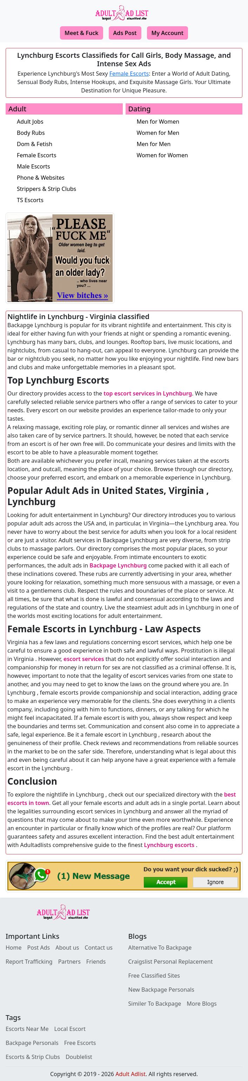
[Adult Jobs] (70, 121)
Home (14, 947)
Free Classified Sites (154, 975)
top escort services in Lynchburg (147, 393)
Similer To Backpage (154, 1003)
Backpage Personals (32, 1043)
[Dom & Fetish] (70, 144)
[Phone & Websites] (70, 177)
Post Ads (38, 947)
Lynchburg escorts (169, 845)
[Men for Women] (190, 121)
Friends (96, 961)
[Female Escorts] (70, 155)
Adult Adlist (130, 1074)
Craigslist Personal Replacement (170, 961)
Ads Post (125, 33)
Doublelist (79, 1057)
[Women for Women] (190, 155)
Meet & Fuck (82, 33)
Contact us (99, 947)
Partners (69, 961)
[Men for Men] (190, 144)
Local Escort (70, 1029)
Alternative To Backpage (160, 947)
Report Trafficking (29, 961)
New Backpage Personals (161, 989)
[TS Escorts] (70, 200)
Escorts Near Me (27, 1029)
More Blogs (201, 1003)
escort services (83, 659)
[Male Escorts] (70, 166)
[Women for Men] (190, 133)
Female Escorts (129, 73)
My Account (167, 33)
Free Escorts (80, 1043)
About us (67, 947)
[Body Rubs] (70, 133)
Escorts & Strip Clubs (33, 1057)
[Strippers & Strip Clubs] (70, 189)
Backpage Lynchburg (118, 565)
